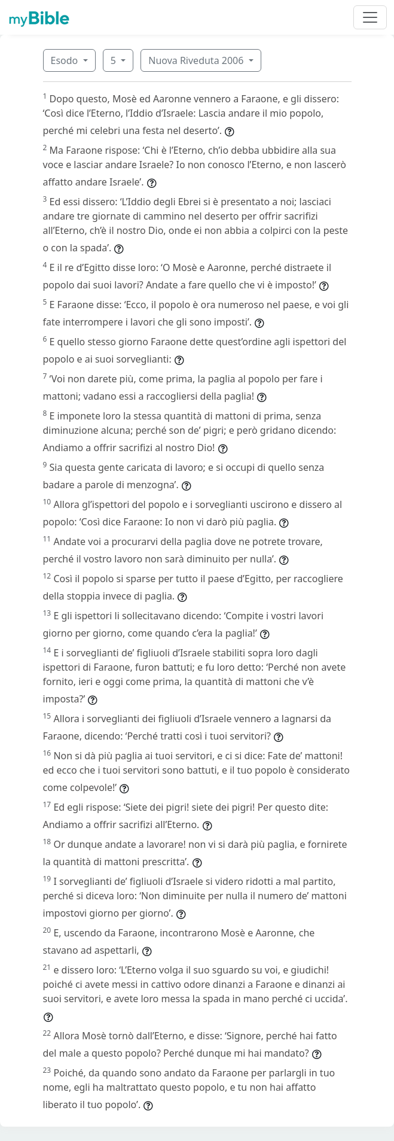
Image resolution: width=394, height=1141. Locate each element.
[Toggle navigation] (370, 17)
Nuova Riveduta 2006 (197, 60)
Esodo (66, 60)
